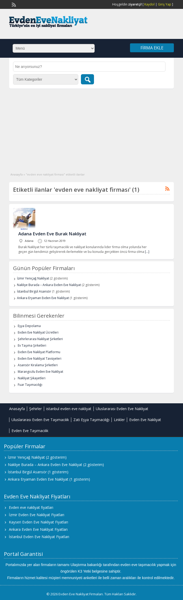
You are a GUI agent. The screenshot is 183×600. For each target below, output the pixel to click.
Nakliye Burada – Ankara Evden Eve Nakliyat (49, 285)
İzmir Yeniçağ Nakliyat (33, 278)
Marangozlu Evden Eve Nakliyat (40, 371)
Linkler (119, 419)
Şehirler (35, 408)
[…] (147, 251)
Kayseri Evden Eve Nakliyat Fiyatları (38, 522)
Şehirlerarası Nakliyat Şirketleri (40, 339)
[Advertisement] (91, 127)
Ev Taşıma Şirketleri (32, 345)
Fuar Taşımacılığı (30, 384)
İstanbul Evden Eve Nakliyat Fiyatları (39, 536)
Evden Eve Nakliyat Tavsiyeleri (39, 358)
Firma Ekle (151, 48)
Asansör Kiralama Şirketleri (38, 365)
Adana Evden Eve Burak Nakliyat (52, 234)
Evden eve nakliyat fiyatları (31, 507)
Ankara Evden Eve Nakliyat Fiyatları (38, 529)
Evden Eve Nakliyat (145, 419)
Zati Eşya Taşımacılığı (91, 419)
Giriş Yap (164, 4)
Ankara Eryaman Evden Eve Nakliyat (43, 298)
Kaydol (149, 4)
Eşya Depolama (29, 326)
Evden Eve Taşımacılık (29, 430)
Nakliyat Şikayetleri (31, 378)
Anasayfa (16, 174)
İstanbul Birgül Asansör (34, 291)
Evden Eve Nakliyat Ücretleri (38, 332)
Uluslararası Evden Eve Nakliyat (122, 408)
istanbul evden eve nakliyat (68, 408)
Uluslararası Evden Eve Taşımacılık (40, 419)
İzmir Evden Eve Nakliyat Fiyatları (36, 514)
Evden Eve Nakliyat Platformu (39, 352)
